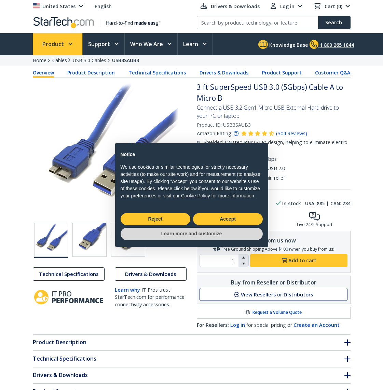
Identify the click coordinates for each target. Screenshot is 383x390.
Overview (43, 72)
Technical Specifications (157, 72)
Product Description (91, 72)
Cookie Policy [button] (195, 195)
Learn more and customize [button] (191, 233)
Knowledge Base (283, 44)
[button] (243, 257)
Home (39, 60)
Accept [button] (228, 219)
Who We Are (147, 44)
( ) (291, 133)
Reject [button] (155, 219)
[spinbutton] (219, 260)
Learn (191, 44)
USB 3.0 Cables (89, 60)
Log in (237, 325)
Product (53, 44)
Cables (59, 60)
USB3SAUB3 (125, 60)
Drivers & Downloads (224, 72)
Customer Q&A (332, 72)
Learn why (127, 290)
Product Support (282, 72)
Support (99, 44)
